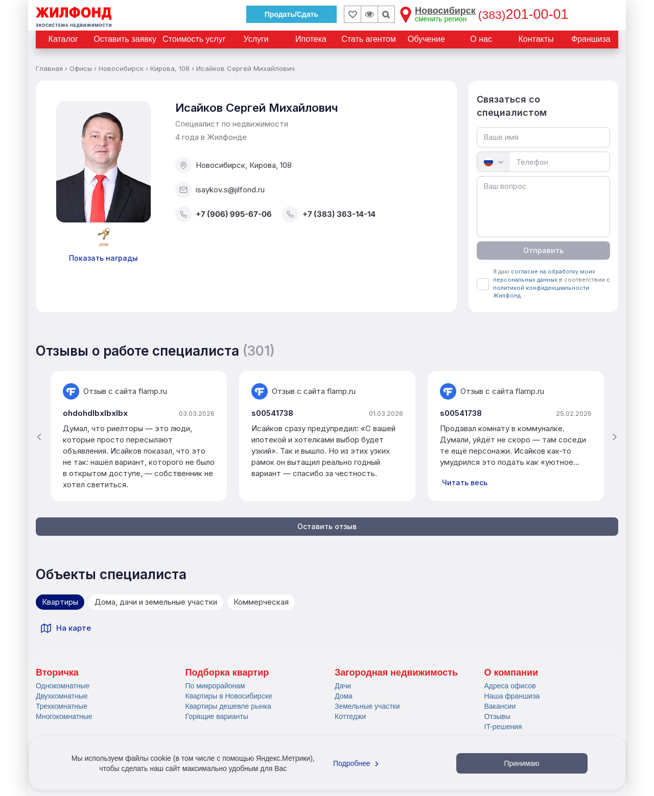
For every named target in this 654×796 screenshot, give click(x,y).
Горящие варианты (216, 716)
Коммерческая (261, 602)
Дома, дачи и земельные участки (156, 602)
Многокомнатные (64, 716)
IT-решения (503, 727)
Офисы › (83, 68)
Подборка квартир (227, 672)
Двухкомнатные (62, 696)
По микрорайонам (215, 686)
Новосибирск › (123, 68)
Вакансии (500, 706)
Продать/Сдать (291, 14)
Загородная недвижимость (396, 672)
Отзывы (497, 716)
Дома (344, 696)
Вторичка (57, 672)
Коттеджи (350, 716)
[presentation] (39, 436)
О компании (511, 672)
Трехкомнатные (61, 706)
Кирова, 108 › (172, 68)
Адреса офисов (510, 686)
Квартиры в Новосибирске (228, 696)
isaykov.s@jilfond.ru (220, 190)
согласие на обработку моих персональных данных (544, 275)
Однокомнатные (62, 686)
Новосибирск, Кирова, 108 (233, 165)
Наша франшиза (512, 696)
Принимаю (521, 763)
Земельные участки (367, 706)
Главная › (51, 68)
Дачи (343, 686)
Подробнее (357, 763)
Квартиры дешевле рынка (228, 706)
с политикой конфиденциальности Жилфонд (551, 287)
